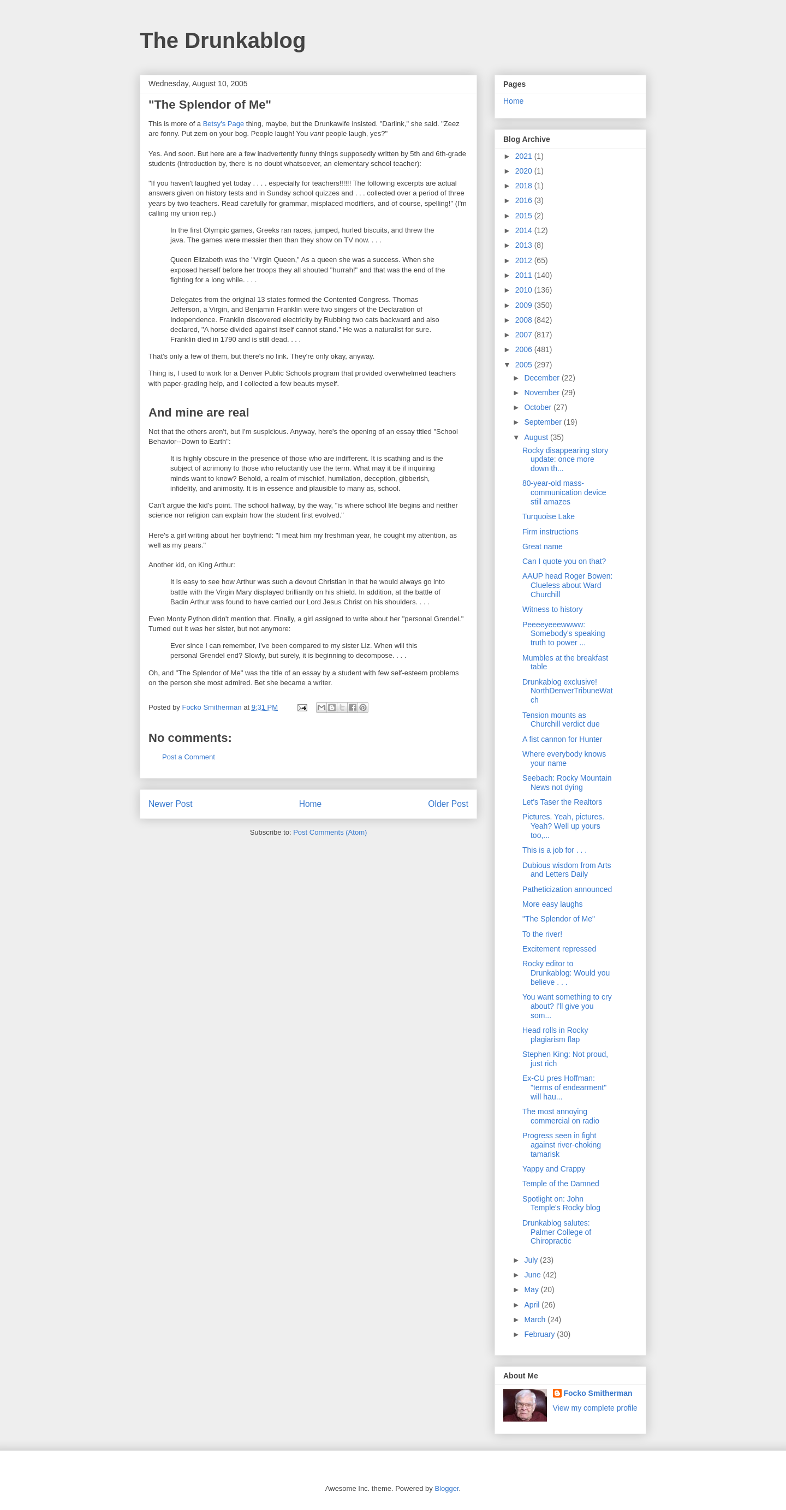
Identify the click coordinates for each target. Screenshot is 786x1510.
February (540, 1334)
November (542, 392)
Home (310, 803)
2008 (524, 320)
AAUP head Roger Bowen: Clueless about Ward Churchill (567, 585)
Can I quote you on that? (564, 561)
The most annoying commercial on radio (560, 1116)
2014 (524, 230)
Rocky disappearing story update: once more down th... (565, 459)
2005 (524, 364)
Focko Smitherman (598, 1393)
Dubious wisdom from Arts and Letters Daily (566, 870)
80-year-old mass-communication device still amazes (564, 492)
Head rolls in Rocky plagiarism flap (555, 1035)
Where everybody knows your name (564, 759)
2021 (524, 156)
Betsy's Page (223, 124)
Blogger (446, 1488)
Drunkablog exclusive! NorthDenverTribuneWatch (567, 691)
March (535, 1319)
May (532, 1289)
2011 (524, 275)
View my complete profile (595, 1408)
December (542, 377)
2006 (524, 349)
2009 (524, 305)
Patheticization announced (567, 889)
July (532, 1260)
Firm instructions (550, 531)
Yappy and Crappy (553, 1168)
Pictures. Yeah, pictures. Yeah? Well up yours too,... (563, 826)
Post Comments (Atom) (330, 832)
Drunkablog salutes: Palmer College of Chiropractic (556, 1232)
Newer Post (170, 803)
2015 (524, 215)
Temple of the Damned (560, 1183)
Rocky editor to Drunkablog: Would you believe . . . (566, 972)
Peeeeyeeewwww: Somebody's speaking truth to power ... (563, 633)
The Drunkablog (223, 40)
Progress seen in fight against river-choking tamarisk (561, 1144)
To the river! (542, 934)
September (543, 422)
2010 (524, 290)
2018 (524, 185)
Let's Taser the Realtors (562, 802)
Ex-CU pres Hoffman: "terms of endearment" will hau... (564, 1087)
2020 (524, 171)
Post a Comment (188, 757)
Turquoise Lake (548, 516)
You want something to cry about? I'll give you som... (567, 1006)
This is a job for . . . (554, 850)
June (533, 1274)
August (537, 437)
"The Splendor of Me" (558, 918)
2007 (524, 334)
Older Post (448, 803)
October (538, 407)
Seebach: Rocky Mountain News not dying (566, 783)
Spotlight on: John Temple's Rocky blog (561, 1203)
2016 (524, 200)
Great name (542, 546)
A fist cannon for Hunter (562, 739)
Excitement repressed (559, 948)
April (532, 1304)
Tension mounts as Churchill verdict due (561, 720)
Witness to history (552, 609)
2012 (524, 260)
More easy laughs (552, 904)
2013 (524, 245)
